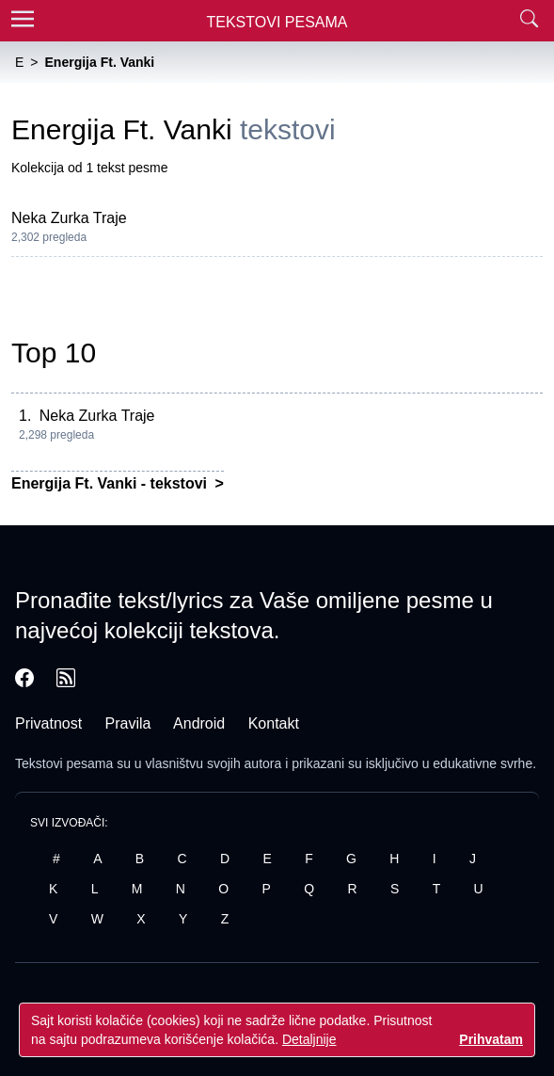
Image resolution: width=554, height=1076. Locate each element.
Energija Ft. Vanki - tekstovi (111, 483)
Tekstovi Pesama (277, 22)
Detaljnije (309, 1039)
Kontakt (273, 723)
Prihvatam (491, 1039)
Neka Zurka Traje (69, 218)
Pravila (128, 723)
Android (199, 723)
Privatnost (48, 723)
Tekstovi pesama (64, 763)
